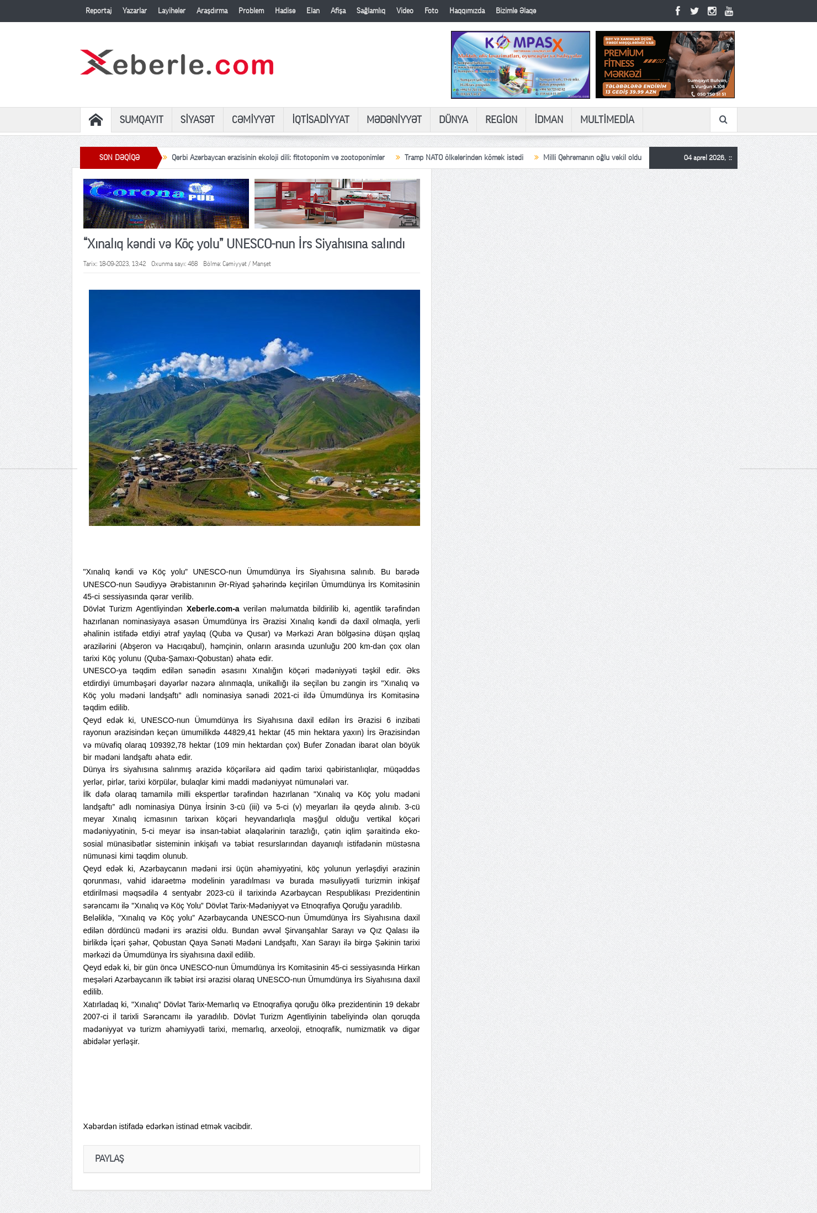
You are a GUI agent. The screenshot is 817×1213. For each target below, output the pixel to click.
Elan (313, 11)
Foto (431, 11)
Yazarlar (135, 11)
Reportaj (99, 11)
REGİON (501, 120)
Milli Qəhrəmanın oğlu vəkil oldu (592, 158)
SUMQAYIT (141, 120)
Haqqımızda (467, 11)
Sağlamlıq (371, 11)
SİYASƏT (198, 120)
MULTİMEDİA (607, 120)
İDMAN (548, 120)
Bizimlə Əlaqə (516, 11)
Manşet (261, 263)
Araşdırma (212, 11)
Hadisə (285, 11)
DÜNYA (453, 120)
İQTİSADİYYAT (320, 120)
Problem (251, 11)
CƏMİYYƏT (253, 120)
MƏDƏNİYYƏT (394, 120)
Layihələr (171, 11)
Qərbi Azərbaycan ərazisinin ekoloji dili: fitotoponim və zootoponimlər (278, 158)
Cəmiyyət (234, 263)
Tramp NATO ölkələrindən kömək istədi (464, 158)
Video (404, 11)
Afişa (338, 11)
